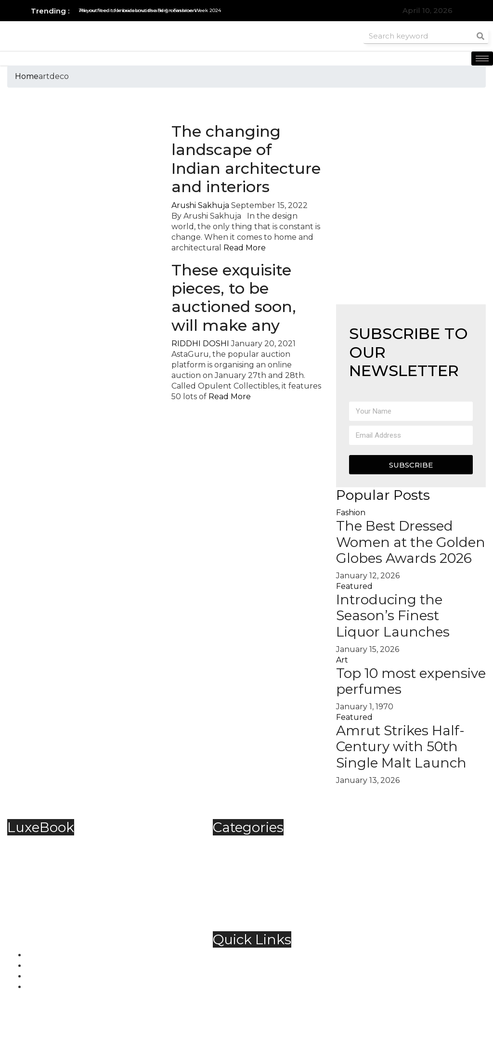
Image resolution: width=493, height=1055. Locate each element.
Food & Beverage (265, 865)
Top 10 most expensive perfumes (411, 681)
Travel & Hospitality (268, 907)
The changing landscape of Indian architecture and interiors (246, 159)
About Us (250, 957)
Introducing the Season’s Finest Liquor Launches (394, 615)
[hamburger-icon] (482, 58)
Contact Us (253, 967)
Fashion (350, 512)
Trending (250, 918)
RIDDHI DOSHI (200, 343)
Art (342, 659)
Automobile (255, 844)
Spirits (243, 886)
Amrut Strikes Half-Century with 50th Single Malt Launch (401, 746)
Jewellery (251, 876)
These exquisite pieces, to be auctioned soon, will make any (233, 297)
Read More (244, 247)
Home (27, 76)
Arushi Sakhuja (200, 205)
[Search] (480, 35)
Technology (255, 897)
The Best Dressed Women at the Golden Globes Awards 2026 (410, 542)
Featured (354, 586)
